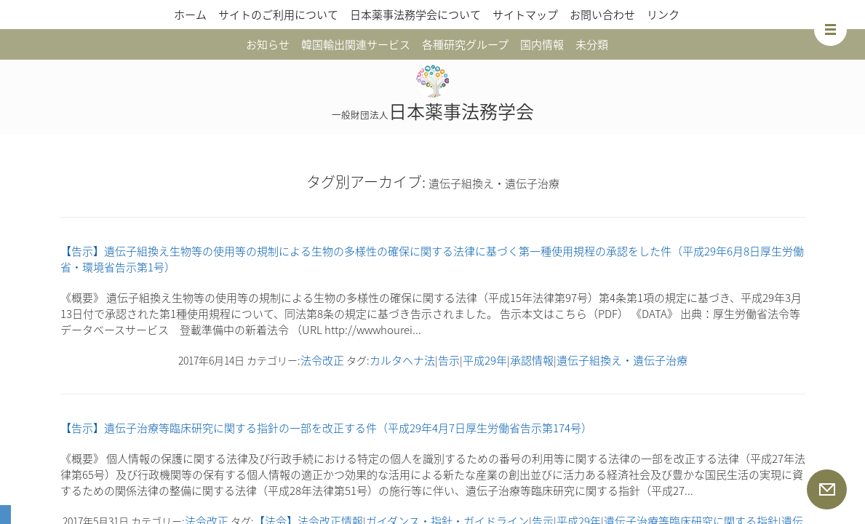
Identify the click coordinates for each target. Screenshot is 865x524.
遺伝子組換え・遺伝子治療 (622, 360)
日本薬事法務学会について (415, 15)
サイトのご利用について (278, 15)
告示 (449, 360)
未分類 (591, 44)
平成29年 (485, 360)
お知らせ (268, 44)
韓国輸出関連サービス (355, 44)
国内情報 (542, 44)
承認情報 (532, 360)
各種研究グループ (465, 44)
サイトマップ (525, 15)
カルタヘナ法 (402, 360)
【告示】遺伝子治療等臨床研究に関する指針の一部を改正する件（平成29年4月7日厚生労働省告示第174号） (326, 428)
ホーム (190, 15)
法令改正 (322, 360)
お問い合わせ (602, 15)
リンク (663, 15)
